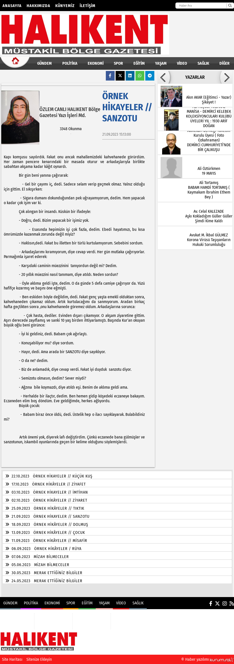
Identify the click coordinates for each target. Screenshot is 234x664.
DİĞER (224, 63)
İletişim (88, 5)
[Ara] (229, 5)
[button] (163, 77)
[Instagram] (224, 603)
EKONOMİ (96, 63)
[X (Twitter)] (217, 603)
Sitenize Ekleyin (39, 659)
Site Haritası (12, 659)
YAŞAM (161, 63)
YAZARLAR (195, 77)
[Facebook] (210, 603)
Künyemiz (65, 5)
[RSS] (231, 603)
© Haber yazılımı (207, 659)
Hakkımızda (38, 5)
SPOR (118, 63)
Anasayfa (12, 5)
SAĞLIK (203, 63)
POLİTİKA (69, 63)
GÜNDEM (44, 63)
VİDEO (182, 63)
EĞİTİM (139, 63)
